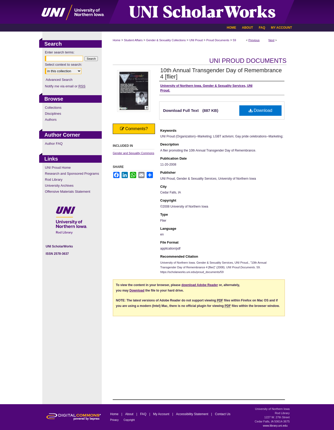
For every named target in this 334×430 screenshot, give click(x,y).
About (129, 414)
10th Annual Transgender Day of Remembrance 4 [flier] (221, 73)
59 (234, 40)
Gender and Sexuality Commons (133, 153)
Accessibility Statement (192, 414)
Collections (53, 108)
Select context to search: (63, 64)
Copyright (129, 420)
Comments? (134, 128)
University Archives (59, 185)
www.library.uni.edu (275, 425)
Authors (51, 120)
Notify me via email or (65, 86)
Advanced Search (59, 80)
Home (116, 40)
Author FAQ (54, 144)
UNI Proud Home (58, 167)
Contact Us (222, 414)
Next (272, 40)
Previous (254, 40)
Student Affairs (133, 40)
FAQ (143, 414)
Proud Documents (217, 40)
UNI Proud (195, 40)
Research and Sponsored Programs (72, 173)
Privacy (115, 420)
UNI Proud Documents (248, 60)
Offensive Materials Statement (67, 191)
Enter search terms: (59, 52)
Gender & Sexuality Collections (166, 40)
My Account (161, 414)
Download (260, 110)
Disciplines (53, 114)
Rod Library (53, 179)
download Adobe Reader (199, 285)
